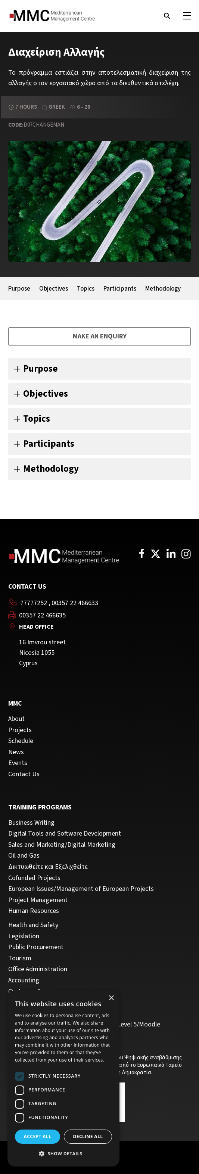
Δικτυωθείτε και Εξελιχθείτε (48, 867)
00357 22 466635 (42, 615)
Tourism (19, 958)
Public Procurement (35, 947)
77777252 (33, 603)
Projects (20, 730)
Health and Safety (33, 925)
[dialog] (63, 1078)
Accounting (23, 980)
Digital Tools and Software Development (64, 834)
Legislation (23, 936)
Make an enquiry (100, 336)
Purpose (19, 289)
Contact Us (24, 774)
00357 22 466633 (75, 603)
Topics (85, 289)
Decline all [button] (88, 1136)
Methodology (163, 289)
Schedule (20, 741)
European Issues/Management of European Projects (81, 889)
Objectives (53, 289)
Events (17, 763)
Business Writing (31, 823)
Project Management (38, 900)
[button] (63, 1154)
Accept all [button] (38, 1136)
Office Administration (37, 969)
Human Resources (33, 911)
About (16, 719)
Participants (119, 289)
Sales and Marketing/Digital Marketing (61, 845)
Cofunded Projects (34, 878)
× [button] (111, 998)
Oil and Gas (24, 856)
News (16, 752)
